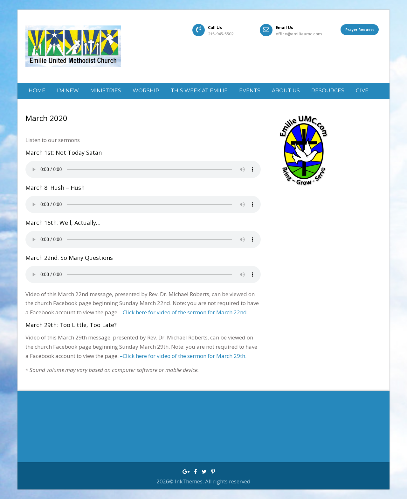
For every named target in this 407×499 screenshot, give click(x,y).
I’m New (68, 91)
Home (37, 91)
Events (249, 91)
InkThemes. (190, 481)
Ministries (105, 91)
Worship (146, 91)
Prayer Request (359, 30)
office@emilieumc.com (299, 34)
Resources (327, 91)
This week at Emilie (199, 91)
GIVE (362, 91)
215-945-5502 (220, 34)
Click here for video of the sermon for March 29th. (184, 356)
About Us (286, 91)
